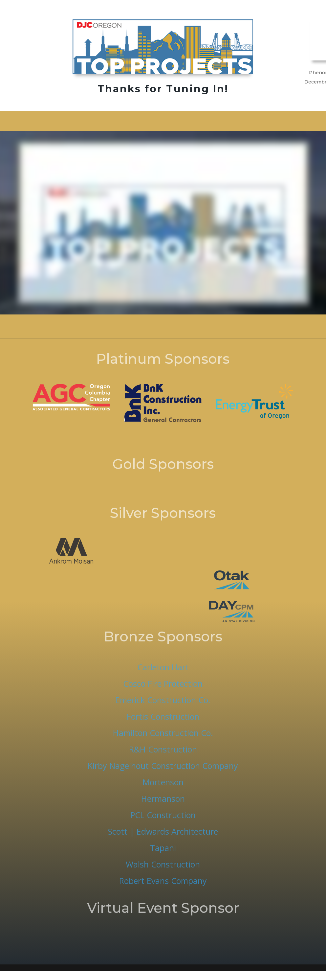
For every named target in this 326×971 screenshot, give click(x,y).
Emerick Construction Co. (162, 699)
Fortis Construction (163, 716)
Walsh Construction (163, 864)
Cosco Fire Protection (163, 683)
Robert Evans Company (163, 880)
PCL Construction (163, 815)
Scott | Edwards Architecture (163, 831)
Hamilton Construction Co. (163, 732)
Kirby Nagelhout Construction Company (163, 765)
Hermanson (163, 798)
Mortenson (163, 782)
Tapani (163, 847)
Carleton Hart (163, 667)
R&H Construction (163, 749)
